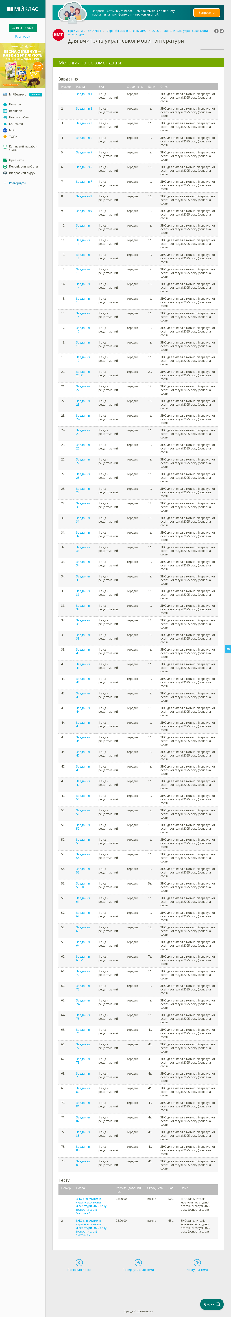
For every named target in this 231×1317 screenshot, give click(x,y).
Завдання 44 (83, 710)
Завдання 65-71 (83, 958)
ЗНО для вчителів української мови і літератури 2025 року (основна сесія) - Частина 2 (91, 1228)
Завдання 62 (83, 914)
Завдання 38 (83, 622)
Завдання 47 (83, 753)
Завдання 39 (83, 636)
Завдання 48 (83, 768)
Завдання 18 (83, 344)
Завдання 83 (83, 1134)
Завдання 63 (83, 929)
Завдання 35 (83, 578)
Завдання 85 (83, 1163)
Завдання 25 (83, 432)
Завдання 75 (83, 1017)
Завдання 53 (83, 841)
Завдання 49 (83, 783)
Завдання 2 (84, 108)
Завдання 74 (83, 1002)
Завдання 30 (83, 505)
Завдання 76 (83, 1031)
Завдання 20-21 (83, 373)
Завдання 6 (84, 167)
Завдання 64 (83, 943)
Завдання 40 (83, 651)
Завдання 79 (83, 1075)
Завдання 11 (83, 242)
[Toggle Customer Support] (212, 1304)
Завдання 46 (83, 739)
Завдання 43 (83, 695)
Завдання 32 (83, 534)
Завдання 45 (83, 724)
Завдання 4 (84, 138)
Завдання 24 (83, 417)
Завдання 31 (83, 519)
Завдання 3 (84, 123)
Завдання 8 (84, 196)
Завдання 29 (83, 490)
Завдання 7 (84, 182)
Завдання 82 (83, 1119)
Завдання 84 (83, 1148)
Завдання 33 (83, 549)
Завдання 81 (83, 1104)
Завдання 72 (83, 973)
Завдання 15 (83, 300)
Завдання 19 (83, 359)
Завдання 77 (83, 1046)
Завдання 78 (83, 1060)
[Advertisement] (138, 1284)
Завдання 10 (83, 227)
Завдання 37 (83, 607)
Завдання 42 (83, 680)
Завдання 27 (83, 461)
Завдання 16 (83, 315)
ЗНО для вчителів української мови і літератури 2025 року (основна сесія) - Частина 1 (91, 1206)
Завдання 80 (83, 1090)
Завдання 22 (83, 388)
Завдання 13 (83, 271)
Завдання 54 (83, 856)
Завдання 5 (84, 152)
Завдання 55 (83, 870)
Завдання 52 (83, 827)
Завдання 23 (83, 403)
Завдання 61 (83, 900)
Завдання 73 (83, 987)
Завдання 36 (83, 593)
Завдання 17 (83, 329)
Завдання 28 (83, 476)
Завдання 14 (83, 286)
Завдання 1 (84, 94)
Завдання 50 (83, 797)
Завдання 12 (83, 256)
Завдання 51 (83, 812)
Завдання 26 (83, 446)
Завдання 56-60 (83, 885)
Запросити (206, 12)
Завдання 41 (83, 666)
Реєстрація (22, 36)
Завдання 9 (84, 211)
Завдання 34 (83, 563)
